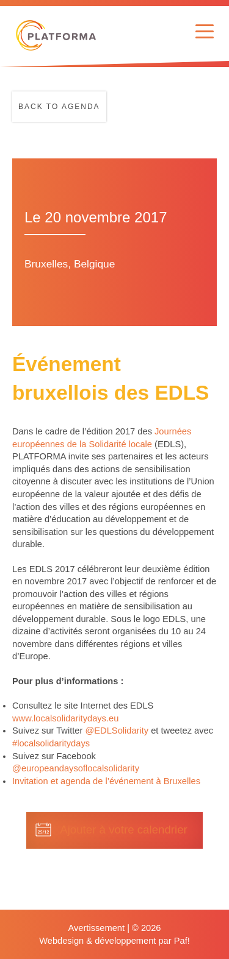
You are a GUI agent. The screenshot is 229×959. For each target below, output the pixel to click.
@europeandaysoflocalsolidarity (75, 768)
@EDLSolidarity (116, 730)
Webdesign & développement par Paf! (114, 941)
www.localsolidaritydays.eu (65, 718)
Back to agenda (59, 106)
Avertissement (96, 928)
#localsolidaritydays (51, 743)
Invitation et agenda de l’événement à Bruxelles (106, 781)
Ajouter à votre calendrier (123, 829)
